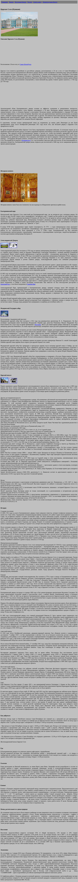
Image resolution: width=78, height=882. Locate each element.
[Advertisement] (39, 51)
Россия (29, 2)
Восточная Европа (20, 2)
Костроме (38, 324)
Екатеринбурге (5, 284)
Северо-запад (37, 2)
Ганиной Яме (31, 284)
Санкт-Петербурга (25, 64)
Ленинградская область (50, 2)
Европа (11, 2)
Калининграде (26, 140)
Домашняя (4, 2)
